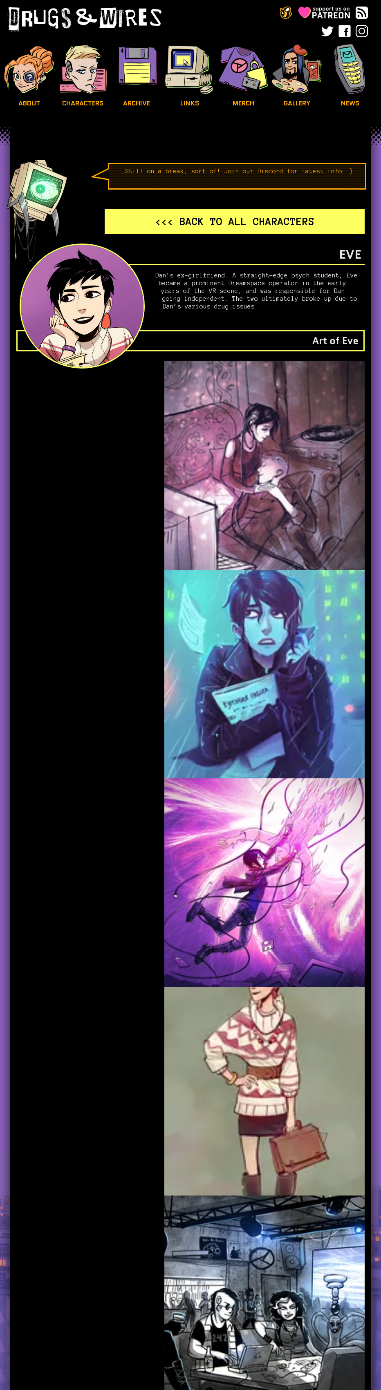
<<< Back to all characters (234, 221)
